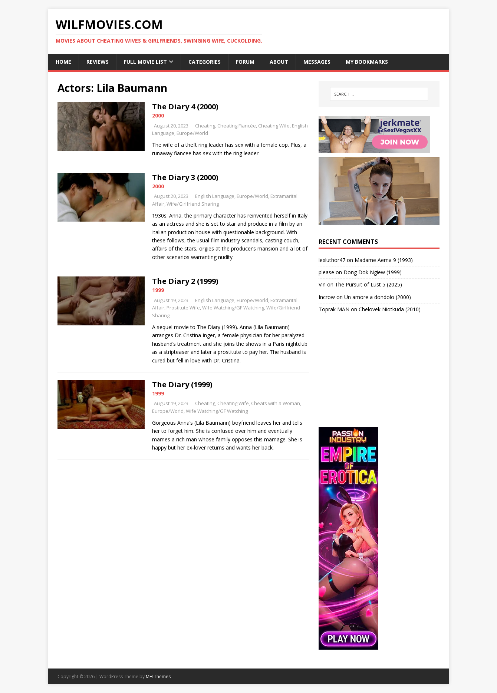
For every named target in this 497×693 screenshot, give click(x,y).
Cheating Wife (274, 125)
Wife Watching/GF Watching (233, 307)
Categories (204, 61)
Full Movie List (145, 61)
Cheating (205, 125)
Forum (245, 61)
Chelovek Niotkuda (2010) (390, 309)
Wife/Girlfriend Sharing (193, 203)
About (279, 61)
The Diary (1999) (182, 384)
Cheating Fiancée (236, 125)
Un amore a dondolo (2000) (377, 297)
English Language (214, 196)
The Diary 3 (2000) (185, 177)
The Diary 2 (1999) (185, 281)
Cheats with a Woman (275, 403)
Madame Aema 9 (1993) (384, 259)
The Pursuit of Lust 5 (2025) (368, 284)
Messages (316, 61)
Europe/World (192, 133)
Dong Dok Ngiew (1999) (372, 272)
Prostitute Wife (183, 307)
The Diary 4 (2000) (185, 107)
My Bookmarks (367, 61)
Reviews (97, 61)
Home (63, 61)
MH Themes (158, 676)
